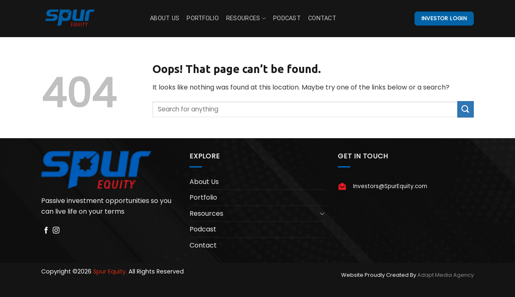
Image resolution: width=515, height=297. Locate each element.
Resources (246, 18)
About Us (164, 18)
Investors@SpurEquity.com (390, 186)
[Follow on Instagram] (56, 230)
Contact (322, 18)
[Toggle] (322, 213)
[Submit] (465, 109)
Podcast (287, 18)
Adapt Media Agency (445, 275)
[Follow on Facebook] (46, 230)
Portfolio (203, 18)
